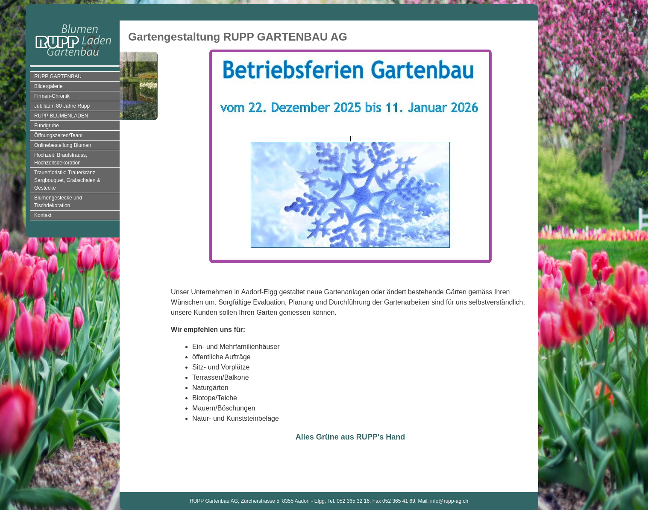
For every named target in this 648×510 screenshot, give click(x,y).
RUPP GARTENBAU (58, 76)
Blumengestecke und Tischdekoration (58, 201)
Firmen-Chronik (52, 96)
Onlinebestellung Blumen (62, 145)
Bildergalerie (48, 86)
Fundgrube (46, 126)
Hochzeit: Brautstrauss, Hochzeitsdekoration (60, 159)
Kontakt (43, 215)
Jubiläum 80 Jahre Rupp (62, 106)
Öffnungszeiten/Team (58, 135)
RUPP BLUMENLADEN (61, 116)
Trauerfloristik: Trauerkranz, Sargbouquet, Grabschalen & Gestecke (67, 180)
